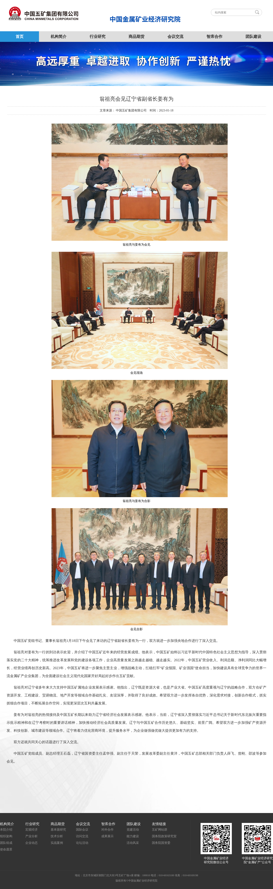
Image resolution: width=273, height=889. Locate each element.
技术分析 (57, 836)
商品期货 (136, 36)
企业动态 (31, 843)
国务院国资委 (161, 843)
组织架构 (6, 836)
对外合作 (107, 829)
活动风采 (133, 843)
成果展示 (107, 836)
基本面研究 (58, 829)
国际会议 (82, 829)
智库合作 (214, 36)
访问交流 (82, 836)
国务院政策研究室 (164, 836)
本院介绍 (6, 829)
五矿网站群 (159, 829)
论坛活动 (82, 843)
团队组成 (6, 843)
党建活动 (133, 829)
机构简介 (58, 36)
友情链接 (159, 824)
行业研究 (97, 36)
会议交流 (175, 36)
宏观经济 (31, 829)
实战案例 (57, 843)
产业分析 (31, 836)
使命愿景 (6, 849)
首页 (20, 36)
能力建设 (133, 836)
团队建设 (253, 36)
